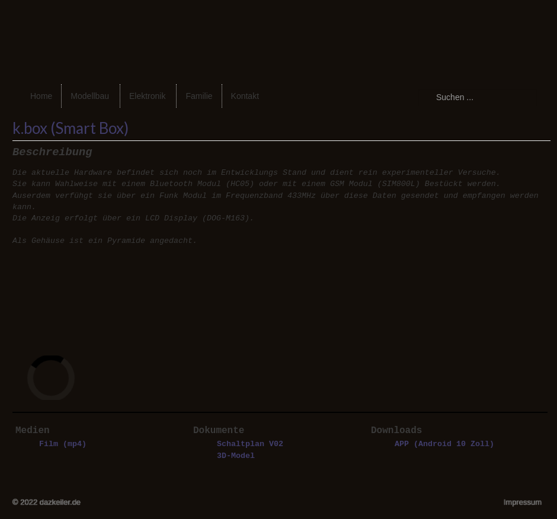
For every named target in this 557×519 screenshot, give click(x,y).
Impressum (523, 502)
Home (41, 96)
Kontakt (245, 96)
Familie (198, 96)
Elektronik (147, 96)
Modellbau (90, 96)
